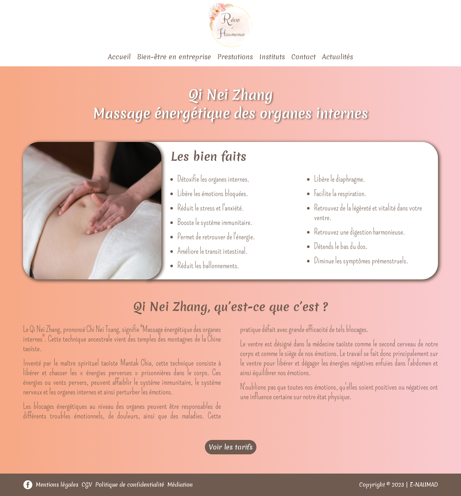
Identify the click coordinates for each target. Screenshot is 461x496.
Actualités (337, 57)
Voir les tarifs (231, 447)
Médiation (180, 484)
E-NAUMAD (424, 484)
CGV (87, 484)
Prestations (235, 57)
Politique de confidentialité (129, 484)
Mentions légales (57, 484)
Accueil (119, 57)
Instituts (272, 57)
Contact (303, 57)
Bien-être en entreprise (174, 57)
